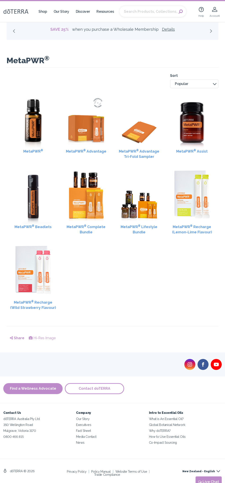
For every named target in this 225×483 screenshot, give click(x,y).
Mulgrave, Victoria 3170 (19, 431)
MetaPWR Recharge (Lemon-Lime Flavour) (192, 229)
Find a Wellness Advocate (33, 388)
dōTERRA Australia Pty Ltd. (21, 419)
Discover (83, 11)
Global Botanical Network (167, 425)
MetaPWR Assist (192, 151)
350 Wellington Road (18, 425)
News (80, 442)
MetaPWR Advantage (86, 151)
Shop (42, 11)
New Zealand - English (198, 471)
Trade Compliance (107, 474)
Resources (105, 11)
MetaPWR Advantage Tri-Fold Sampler (139, 154)
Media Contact (86, 436)
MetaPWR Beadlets (33, 226)
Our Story (61, 11)
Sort (174, 76)
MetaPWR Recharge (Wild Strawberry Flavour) (33, 305)
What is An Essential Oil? (166, 419)
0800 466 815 (13, 436)
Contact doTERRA (94, 388)
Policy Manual (101, 471)
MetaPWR (33, 151)
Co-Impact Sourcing (163, 442)
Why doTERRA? (160, 431)
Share (17, 338)
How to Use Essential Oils (167, 436)
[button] (194, 83)
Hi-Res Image (42, 338)
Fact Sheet (83, 431)
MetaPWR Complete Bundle (86, 229)
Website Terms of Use (131, 471)
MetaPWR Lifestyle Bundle (139, 229)
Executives (83, 425)
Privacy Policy (77, 471)
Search (180, 11)
